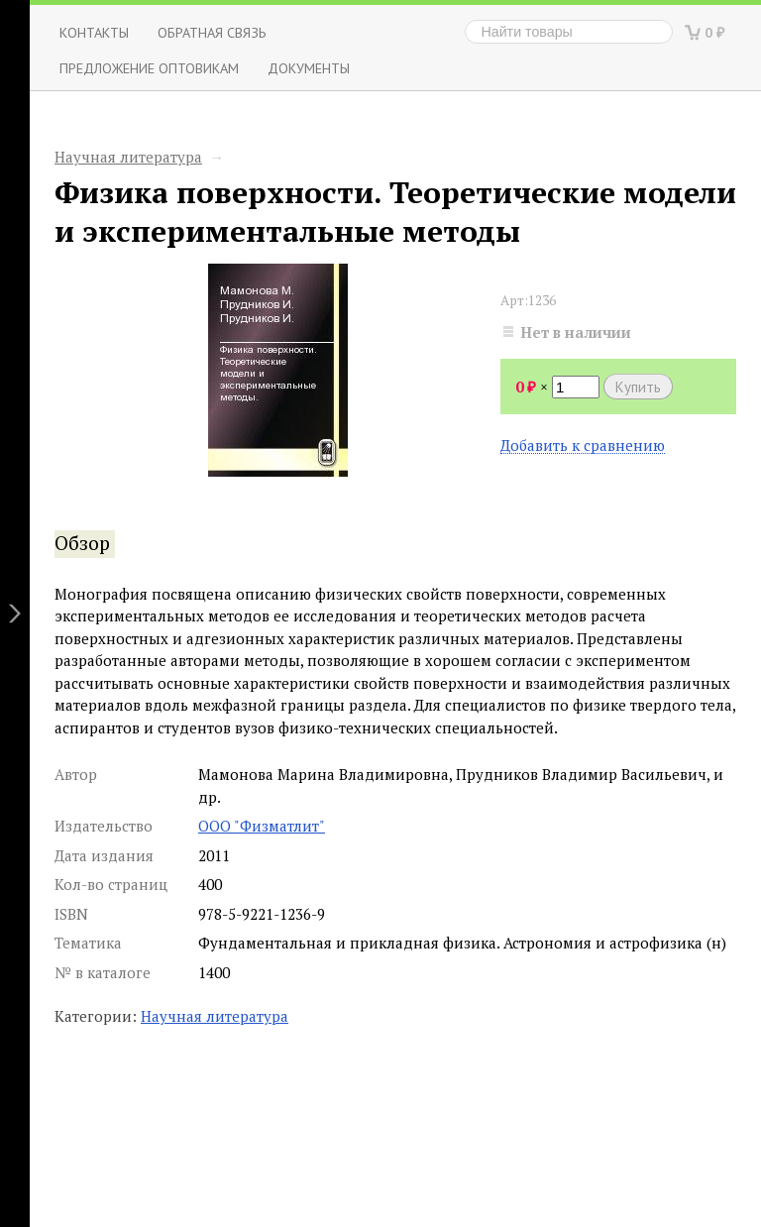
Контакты (94, 32)
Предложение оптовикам (149, 67)
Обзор (82, 543)
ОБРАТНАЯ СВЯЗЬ (212, 32)
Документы (309, 67)
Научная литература (128, 157)
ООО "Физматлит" (261, 826)
